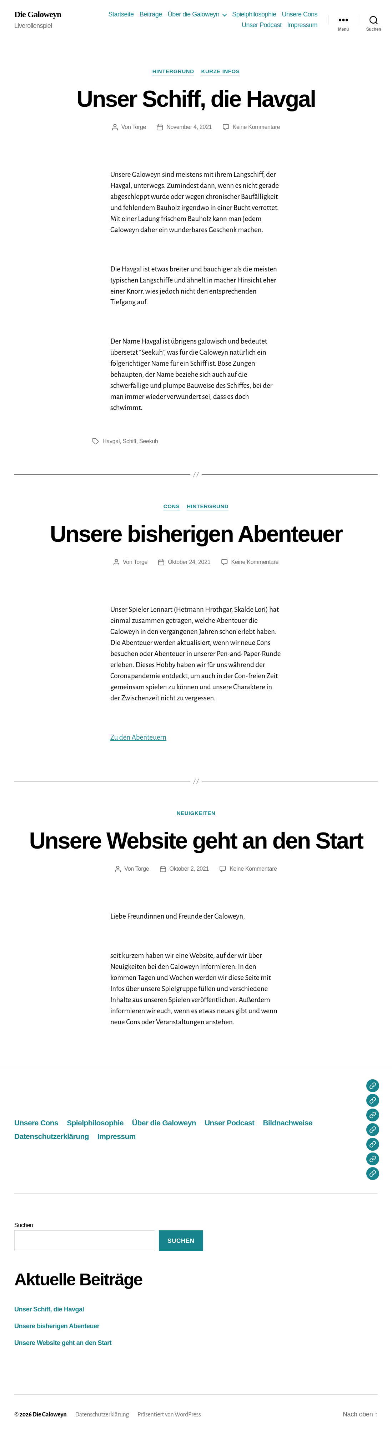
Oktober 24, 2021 (189, 562)
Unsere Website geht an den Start (196, 841)
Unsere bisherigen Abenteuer (196, 534)
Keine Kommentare (256, 127)
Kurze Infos (220, 71)
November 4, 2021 (189, 127)
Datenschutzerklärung (51, 1136)
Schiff (129, 441)
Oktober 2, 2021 (189, 869)
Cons (172, 506)
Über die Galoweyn (194, 14)
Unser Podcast (262, 25)
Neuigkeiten (196, 813)
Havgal (111, 441)
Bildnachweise (287, 1123)
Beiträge (151, 14)
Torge (139, 127)
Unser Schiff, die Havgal (196, 99)
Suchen (23, 1225)
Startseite (121, 14)
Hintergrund (173, 71)
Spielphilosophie (254, 14)
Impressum (302, 25)
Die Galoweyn (37, 14)
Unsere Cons (299, 14)
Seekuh (148, 441)
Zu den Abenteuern (138, 737)
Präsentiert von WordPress (169, 1414)
